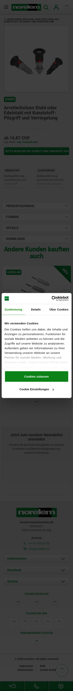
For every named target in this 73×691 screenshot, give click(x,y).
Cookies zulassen (36, 376)
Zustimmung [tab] (13, 309)
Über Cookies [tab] (59, 309)
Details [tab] (36, 309)
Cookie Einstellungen (36, 389)
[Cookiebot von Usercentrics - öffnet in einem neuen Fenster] (52, 298)
